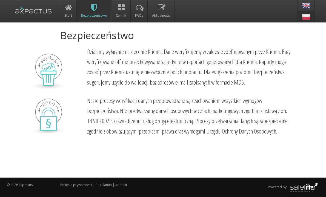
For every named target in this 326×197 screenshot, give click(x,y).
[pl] (306, 16)
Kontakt (121, 184)
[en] (306, 5)
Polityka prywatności (76, 184)
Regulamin (104, 184)
